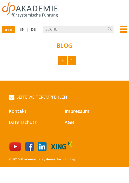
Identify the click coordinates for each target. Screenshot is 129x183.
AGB (69, 122)
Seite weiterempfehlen (38, 97)
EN (22, 29)
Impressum (77, 111)
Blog (8, 29)
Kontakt (18, 111)
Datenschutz (23, 122)
